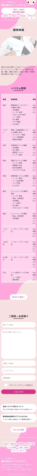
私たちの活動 (18, 429)
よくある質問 (12, 447)
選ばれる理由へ (18, 297)
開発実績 (22, 16)
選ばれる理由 (31, 17)
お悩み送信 (18, 391)
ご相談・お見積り (23, 447)
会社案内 (5, 16)
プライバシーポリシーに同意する (21, 385)
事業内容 (14, 16)
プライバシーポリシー (18, 451)
